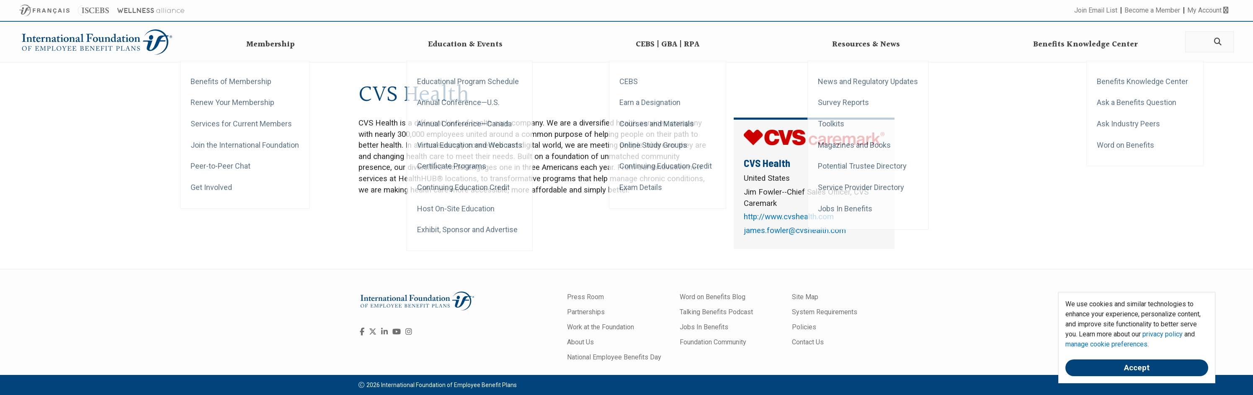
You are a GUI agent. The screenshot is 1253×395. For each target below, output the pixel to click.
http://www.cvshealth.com (789, 216)
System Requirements (824, 312)
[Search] (1217, 42)
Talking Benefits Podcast (716, 312)
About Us (580, 342)
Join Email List (1095, 10)
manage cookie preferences (1106, 344)
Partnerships (586, 312)
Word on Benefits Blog (712, 297)
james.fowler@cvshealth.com (795, 230)
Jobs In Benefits (704, 327)
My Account (1207, 10)
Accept (1137, 367)
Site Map (805, 297)
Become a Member (1152, 10)
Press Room (585, 297)
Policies (804, 327)
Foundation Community (713, 342)
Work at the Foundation (600, 327)
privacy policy (1162, 334)
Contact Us (808, 342)
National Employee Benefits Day (614, 357)
